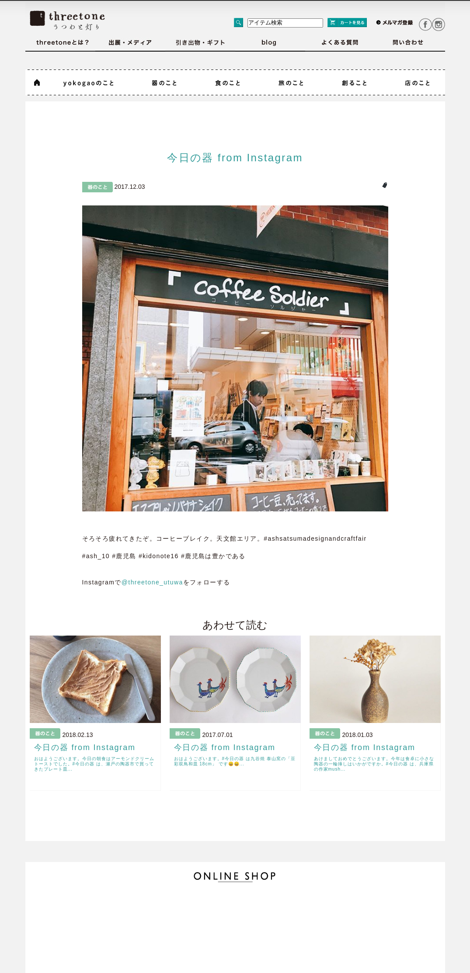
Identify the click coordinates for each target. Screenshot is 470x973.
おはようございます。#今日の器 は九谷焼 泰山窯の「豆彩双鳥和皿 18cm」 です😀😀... (235, 761)
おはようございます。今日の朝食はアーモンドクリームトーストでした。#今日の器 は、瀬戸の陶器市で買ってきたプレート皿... (94, 763)
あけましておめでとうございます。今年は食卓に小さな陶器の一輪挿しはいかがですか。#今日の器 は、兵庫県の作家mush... (374, 763)
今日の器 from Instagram (235, 157)
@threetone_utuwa (152, 582)
